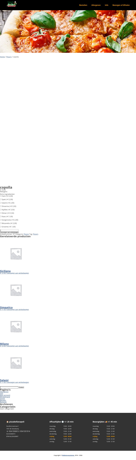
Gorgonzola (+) (9, 220)
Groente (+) (8, 227)
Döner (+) (7, 213)
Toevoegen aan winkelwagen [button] (17, 273)
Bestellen (83, 5)
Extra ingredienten (7, 194)
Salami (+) (7, 203)
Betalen (3, 400)
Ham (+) (6, 196)
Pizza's (8, 57)
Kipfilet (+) (7, 210)
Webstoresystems (68, 455)
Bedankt (3, 402)
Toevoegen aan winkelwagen (9, 232)
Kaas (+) (6, 216)
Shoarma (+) (8, 206)
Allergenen (96, 5)
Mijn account (5, 395)
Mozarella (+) (8, 223)
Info (106, 5)
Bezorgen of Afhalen (121, 5)
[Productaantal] (9, 230)
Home (2, 57)
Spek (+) (6, 199)
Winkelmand (5, 397)
